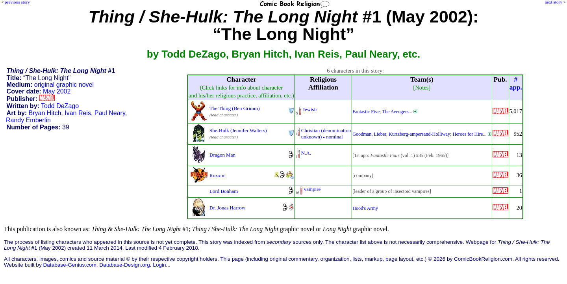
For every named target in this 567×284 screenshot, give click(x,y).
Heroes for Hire (468, 134)
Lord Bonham (223, 191)
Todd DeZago (60, 106)
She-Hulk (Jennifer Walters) (238, 130)
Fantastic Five (366, 111)
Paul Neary (109, 113)
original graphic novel (64, 84)
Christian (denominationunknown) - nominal (326, 133)
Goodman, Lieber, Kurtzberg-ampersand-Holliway (401, 134)
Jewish (310, 109)
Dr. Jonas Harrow (227, 208)
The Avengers (395, 111)
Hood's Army (365, 208)
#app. (516, 83)
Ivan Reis (78, 113)
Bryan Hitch (45, 113)
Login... (161, 265)
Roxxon (217, 175)
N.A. (306, 153)
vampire (312, 189)
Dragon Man (222, 155)
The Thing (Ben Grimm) (234, 108)
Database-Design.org (124, 265)
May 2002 (56, 91)
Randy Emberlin (28, 120)
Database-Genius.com (69, 265)
